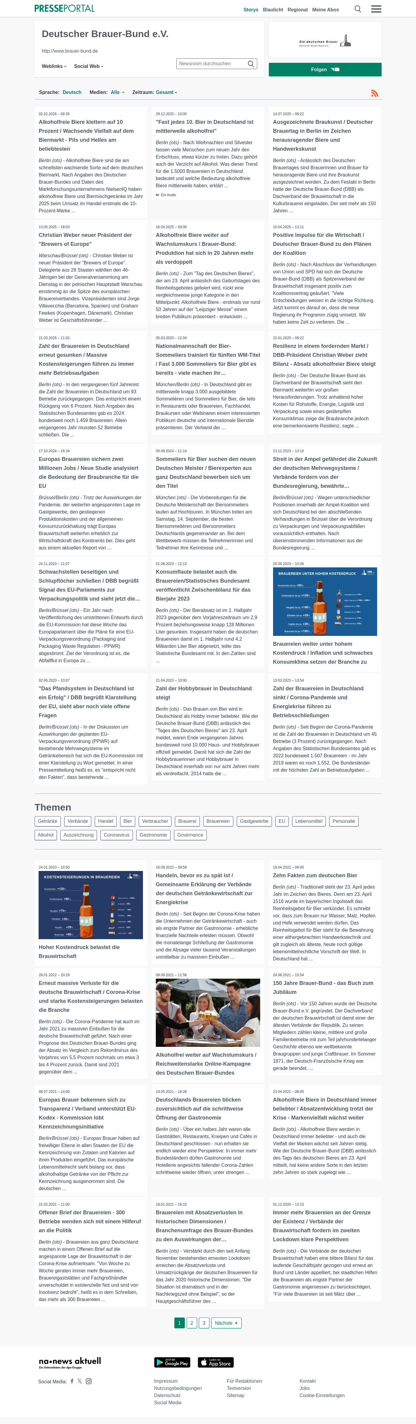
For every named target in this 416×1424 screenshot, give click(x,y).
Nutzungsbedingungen (178, 1395)
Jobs (305, 1395)
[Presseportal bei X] (78, 1388)
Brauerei (194, 821)
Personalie (357, 821)
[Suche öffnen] (358, 9)
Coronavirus (120, 836)
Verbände (79, 821)
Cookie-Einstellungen (322, 1402)
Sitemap (235, 1402)
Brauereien (226, 821)
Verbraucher (161, 821)
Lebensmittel (320, 821)
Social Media (168, 1409)
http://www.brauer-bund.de (70, 51)
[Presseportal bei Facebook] (70, 1388)
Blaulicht (273, 9)
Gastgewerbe (263, 821)
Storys (250, 9)
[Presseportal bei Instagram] (87, 1387)
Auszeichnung (80, 836)
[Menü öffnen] (376, 9)
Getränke (48, 821)
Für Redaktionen (244, 1388)
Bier (132, 821)
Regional (298, 9)
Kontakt (308, 1388)
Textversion (239, 1395)
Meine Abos (325, 9)
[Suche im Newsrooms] (216, 63)
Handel (109, 821)
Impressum (166, 1388)
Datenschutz (167, 1402)
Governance (196, 836)
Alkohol (46, 836)
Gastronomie (158, 836)
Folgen (325, 70)
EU (292, 821)
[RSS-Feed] (375, 93)
